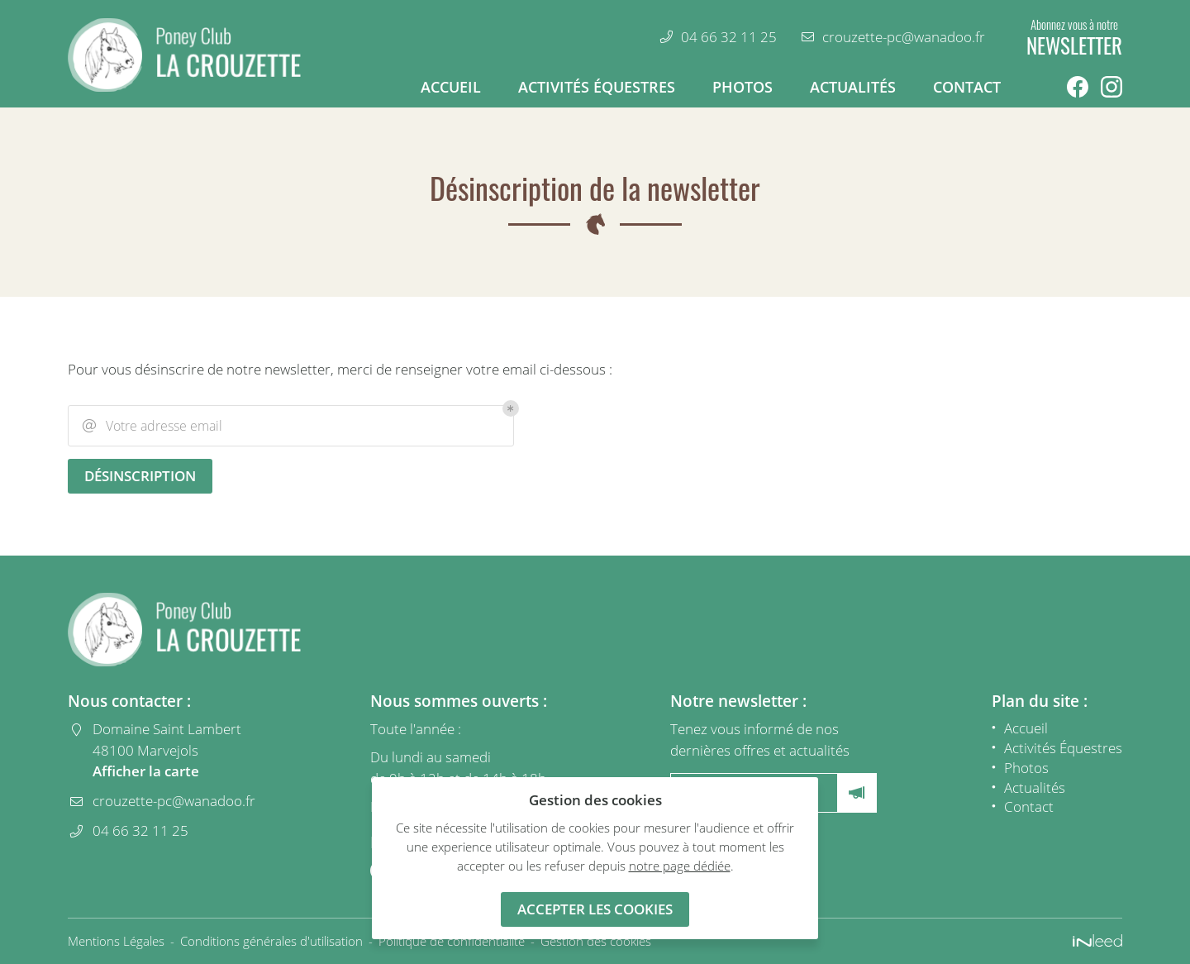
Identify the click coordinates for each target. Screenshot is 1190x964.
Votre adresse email (151, 426)
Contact (967, 87)
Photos (742, 87)
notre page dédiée (680, 865)
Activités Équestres (596, 87)
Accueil (451, 87)
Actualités (853, 87)
